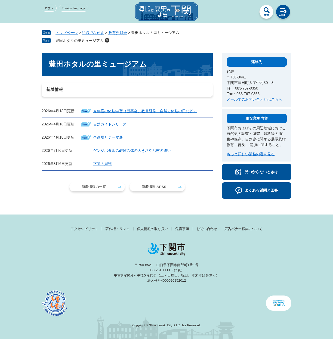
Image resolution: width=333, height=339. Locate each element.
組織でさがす (93, 33)
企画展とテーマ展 (108, 137)
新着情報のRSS (154, 187)
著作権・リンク (117, 228)
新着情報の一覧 (94, 187)
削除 (107, 40)
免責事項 (182, 228)
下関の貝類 (102, 164)
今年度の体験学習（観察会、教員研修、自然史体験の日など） (145, 111)
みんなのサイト (249, 13)
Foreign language (73, 8)
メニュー (283, 13)
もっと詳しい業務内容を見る (251, 154)
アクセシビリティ (84, 228)
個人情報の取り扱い (152, 228)
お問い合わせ (206, 228)
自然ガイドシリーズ (109, 124)
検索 (266, 13)
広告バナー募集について (243, 228)
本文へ (49, 8)
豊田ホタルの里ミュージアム (80, 41)
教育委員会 (117, 33)
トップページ (67, 33)
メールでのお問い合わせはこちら (254, 99)
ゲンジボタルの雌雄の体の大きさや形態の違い (132, 150)
